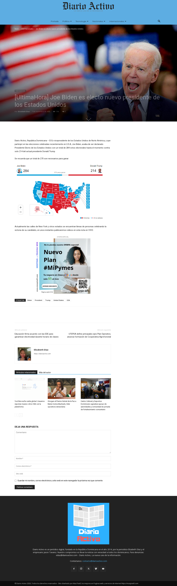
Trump (47, 300)
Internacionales (117, 21)
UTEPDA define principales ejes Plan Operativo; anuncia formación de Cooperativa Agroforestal (89, 335)
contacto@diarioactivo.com (94, 561)
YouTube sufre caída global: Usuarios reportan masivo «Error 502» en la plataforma (30, 404)
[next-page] (21, 415)
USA (68, 300)
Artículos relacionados (26, 372)
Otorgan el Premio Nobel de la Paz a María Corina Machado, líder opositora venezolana (62, 404)
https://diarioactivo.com (42, 354)
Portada (54, 21)
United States (59, 300)
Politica (67, 21)
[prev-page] (16, 415)
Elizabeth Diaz (24, 111)
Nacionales (98, 21)
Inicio (17, 29)
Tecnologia (82, 21)
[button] (159, 21)
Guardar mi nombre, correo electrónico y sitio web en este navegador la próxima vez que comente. (60, 480)
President (38, 300)
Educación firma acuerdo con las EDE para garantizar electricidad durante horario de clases (36, 335)
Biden (30, 300)
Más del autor (45, 372)
